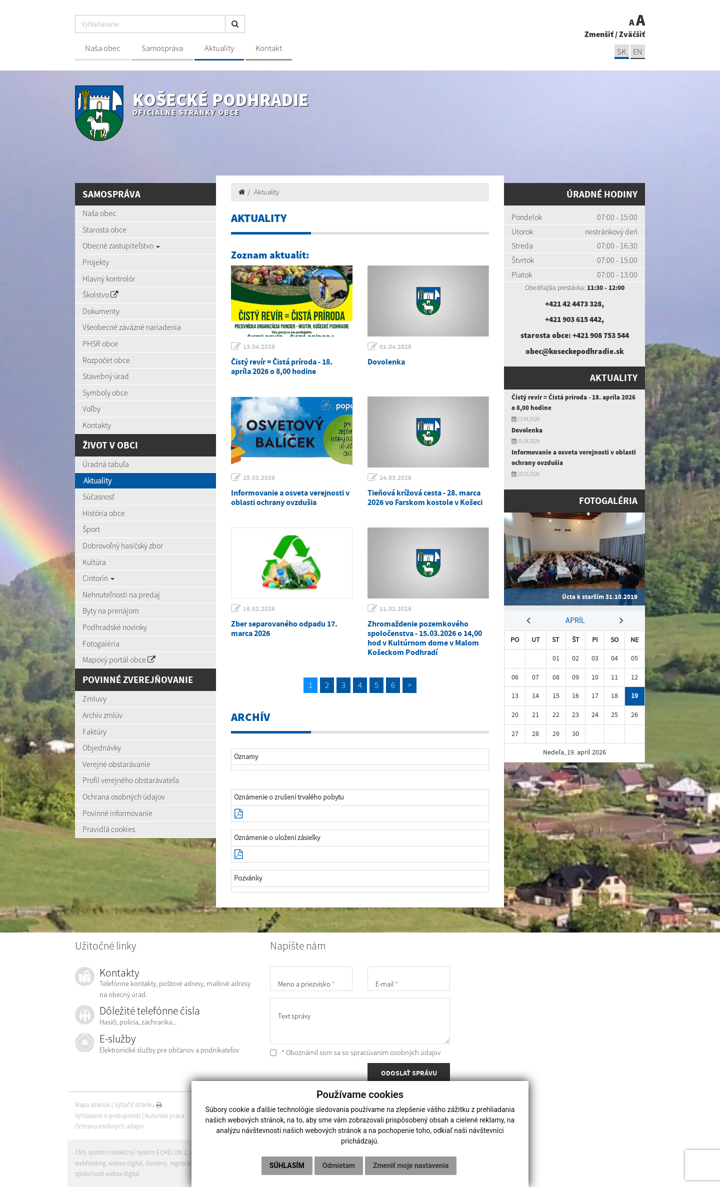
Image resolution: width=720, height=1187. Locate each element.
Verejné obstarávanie (116, 764)
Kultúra (94, 562)
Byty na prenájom (110, 611)
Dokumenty (101, 311)
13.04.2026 (260, 346)
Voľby (91, 409)
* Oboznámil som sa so (355, 1052)
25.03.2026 (260, 478)
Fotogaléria (101, 643)
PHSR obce (100, 343)
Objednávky (101, 747)
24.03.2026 (396, 478)
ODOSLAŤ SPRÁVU (409, 1073)
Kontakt (269, 48)
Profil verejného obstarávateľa (130, 780)
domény (157, 1163)
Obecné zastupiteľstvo (121, 245)
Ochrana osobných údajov (123, 797)
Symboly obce (105, 393)
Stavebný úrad (105, 376)
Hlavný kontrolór (108, 279)
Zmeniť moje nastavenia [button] (410, 1166)
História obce (103, 513)
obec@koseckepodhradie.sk (574, 351)
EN (637, 51)
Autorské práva (164, 1116)
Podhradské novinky (114, 627)
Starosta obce (104, 229)
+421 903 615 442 (573, 319)
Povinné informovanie (117, 813)
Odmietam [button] (338, 1166)
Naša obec (102, 48)
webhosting (90, 1163)
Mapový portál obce (119, 659)
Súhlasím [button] (287, 1166)
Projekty (95, 262)
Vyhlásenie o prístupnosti (107, 1116)
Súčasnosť (98, 497)
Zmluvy (94, 699)
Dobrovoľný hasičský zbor (122, 545)
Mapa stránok (92, 1104)
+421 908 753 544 (600, 335)
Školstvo (100, 295)
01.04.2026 (396, 346)
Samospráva (162, 48)
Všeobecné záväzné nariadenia (131, 327)
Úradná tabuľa (105, 464)
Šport (91, 529)
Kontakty (96, 425)
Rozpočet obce (106, 360)
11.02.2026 (396, 608)
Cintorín (98, 578)
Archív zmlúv (102, 715)
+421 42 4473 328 (573, 303)
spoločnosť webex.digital (107, 1174)
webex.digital (125, 1163)
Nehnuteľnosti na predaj (121, 595)
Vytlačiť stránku (138, 1104)
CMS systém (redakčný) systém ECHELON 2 (131, 1152)
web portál (204, 1152)
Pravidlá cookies (108, 829)
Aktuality (219, 48)
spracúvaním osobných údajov (395, 1052)
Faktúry (94, 731)
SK (621, 51)
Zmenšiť (599, 34)
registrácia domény (195, 1163)
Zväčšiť (632, 34)
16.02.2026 (260, 608)
